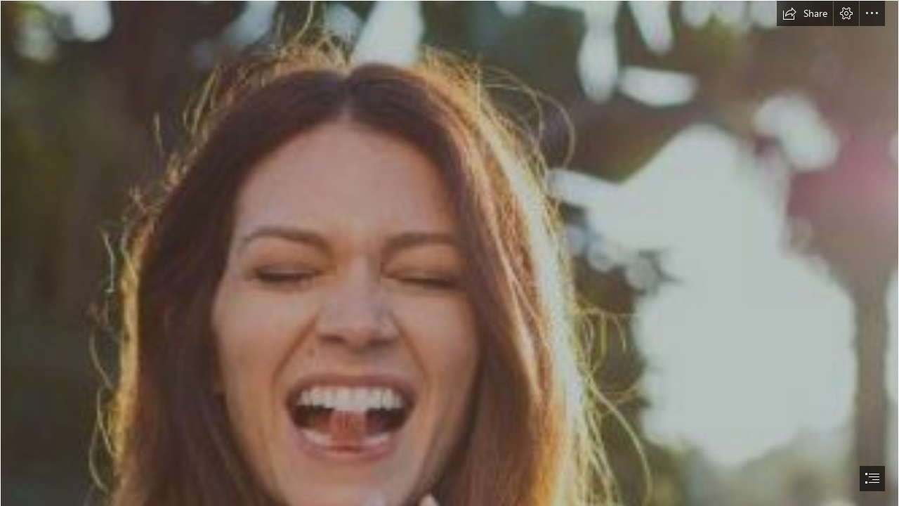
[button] (805, 13)
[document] (449, 253)
